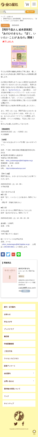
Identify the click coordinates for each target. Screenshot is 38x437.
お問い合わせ (9, 381)
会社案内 (7, 373)
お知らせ (10, 16)
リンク (6, 396)
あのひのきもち (24, 268)
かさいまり (22, 271)
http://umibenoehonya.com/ (16, 168)
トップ (3, 16)
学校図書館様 (9, 344)
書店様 (6, 336)
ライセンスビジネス (11, 358)
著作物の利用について (12, 389)
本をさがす (30, 11)
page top (34, 432)
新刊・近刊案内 (9, 307)
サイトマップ (9, 403)
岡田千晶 (31, 271)
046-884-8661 (9, 247)
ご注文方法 (8, 351)
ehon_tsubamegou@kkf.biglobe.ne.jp (19, 160)
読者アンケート (9, 366)
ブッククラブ (9, 329)
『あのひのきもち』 (14, 90)
